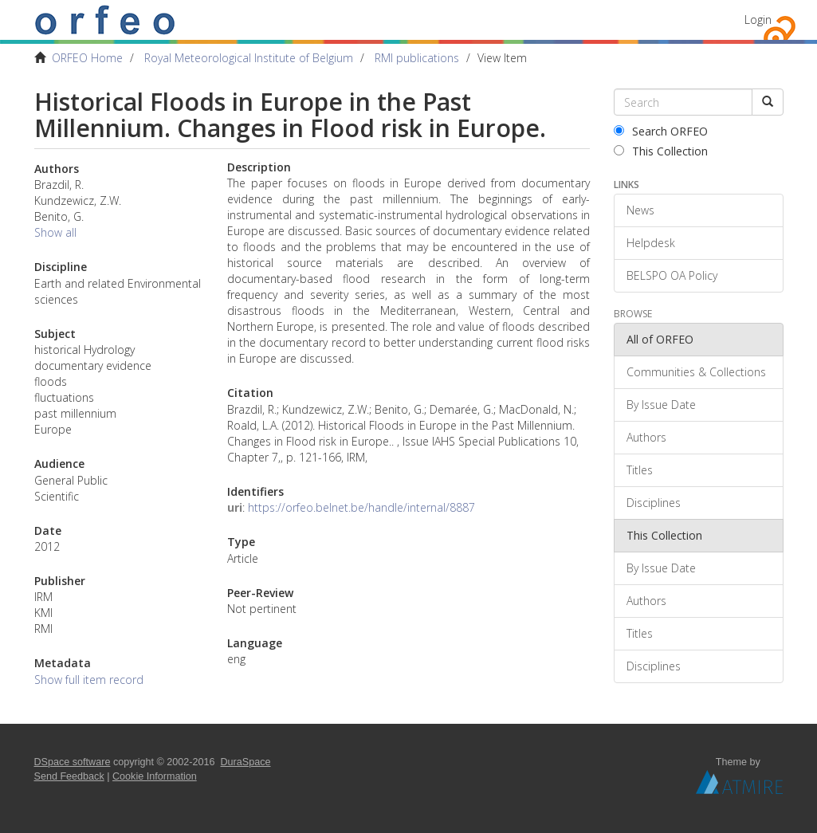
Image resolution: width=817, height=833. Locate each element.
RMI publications (417, 57)
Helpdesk (650, 242)
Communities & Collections (696, 371)
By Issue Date (661, 404)
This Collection (661, 151)
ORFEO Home (87, 57)
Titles (639, 469)
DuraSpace (246, 762)
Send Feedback (69, 776)
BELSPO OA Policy (671, 275)
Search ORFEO (661, 131)
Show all (55, 232)
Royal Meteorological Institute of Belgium (248, 57)
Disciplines (653, 502)
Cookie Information (154, 776)
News (640, 210)
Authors (646, 437)
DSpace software (72, 762)
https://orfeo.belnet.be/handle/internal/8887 (361, 507)
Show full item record (88, 679)
